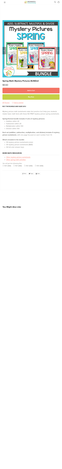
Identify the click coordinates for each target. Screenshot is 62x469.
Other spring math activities (16, 160)
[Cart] (59, 2)
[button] (4, 50)
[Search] (55, 2)
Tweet (31, 173)
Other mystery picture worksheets (18, 157)
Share (24, 173)
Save (38, 173)
